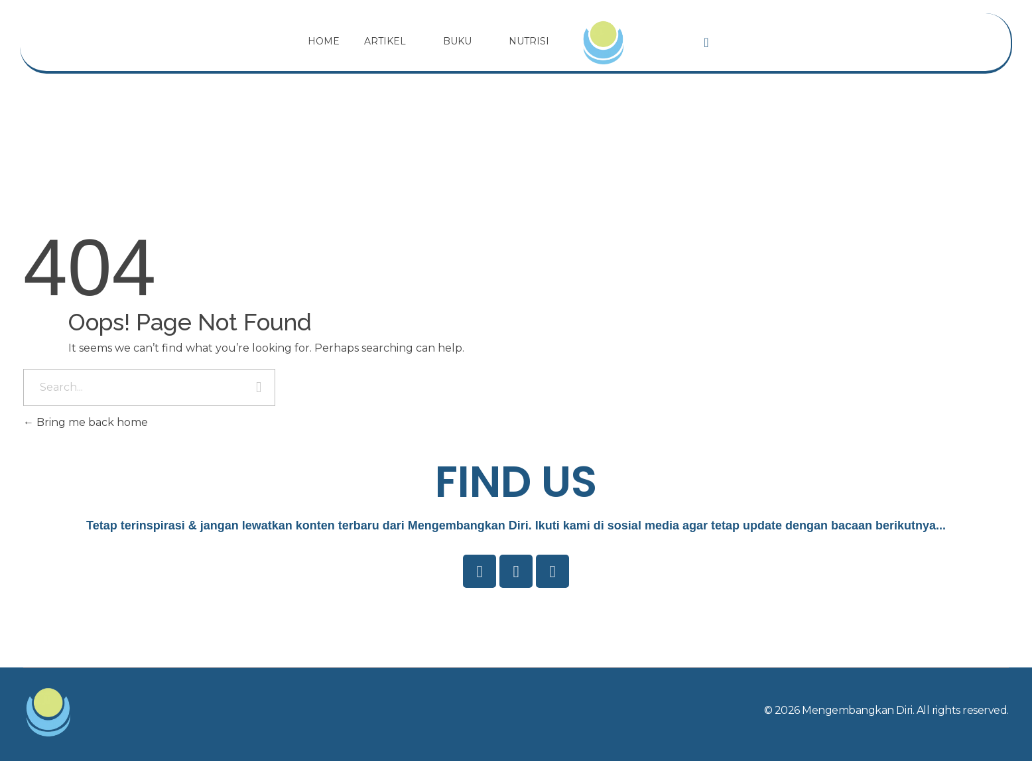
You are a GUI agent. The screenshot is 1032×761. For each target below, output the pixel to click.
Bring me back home (85, 422)
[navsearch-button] (706, 42)
